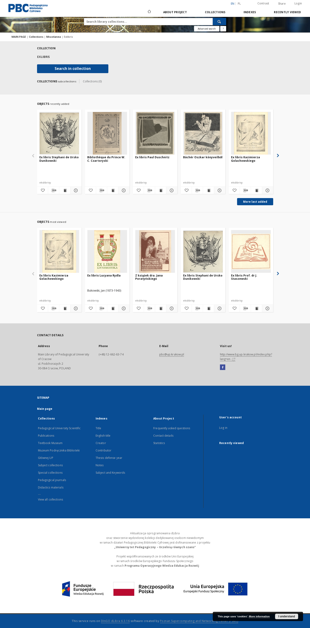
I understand (286, 616)
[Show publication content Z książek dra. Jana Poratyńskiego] (160, 308)
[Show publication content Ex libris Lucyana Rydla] (112, 308)
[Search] (219, 21)
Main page (45, 409)
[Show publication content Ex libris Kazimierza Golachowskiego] (256, 190)
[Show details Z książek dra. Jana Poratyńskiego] (171, 308)
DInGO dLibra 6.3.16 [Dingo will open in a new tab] (115, 621)
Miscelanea (54, 36)
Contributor (103, 450)
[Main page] (149, 12)
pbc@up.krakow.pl (171, 354)
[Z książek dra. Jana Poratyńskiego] (155, 251)
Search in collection (73, 68)
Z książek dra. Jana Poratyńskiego (149, 277)
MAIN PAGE (19, 36)
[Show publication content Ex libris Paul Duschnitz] (160, 190)
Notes (100, 465)
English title (103, 436)
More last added (255, 202)
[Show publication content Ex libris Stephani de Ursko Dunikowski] (64, 190)
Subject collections (50, 465)
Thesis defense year (109, 458)
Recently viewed (287, 12)
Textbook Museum (50, 443)
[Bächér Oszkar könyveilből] (203, 133)
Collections (215, 12)
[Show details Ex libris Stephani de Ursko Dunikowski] (75, 190)
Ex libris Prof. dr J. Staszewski (244, 277)
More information (259, 616)
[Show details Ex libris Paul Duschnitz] (171, 190)
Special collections (50, 473)
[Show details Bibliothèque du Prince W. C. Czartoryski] (123, 190)
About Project (175, 12)
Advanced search (207, 28)
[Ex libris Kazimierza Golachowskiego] (251, 133)
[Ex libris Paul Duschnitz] (155, 133)
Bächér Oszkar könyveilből (202, 157)
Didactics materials (50, 487)
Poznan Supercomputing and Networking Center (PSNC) (199, 621)
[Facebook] (222, 367)
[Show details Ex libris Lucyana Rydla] (123, 308)
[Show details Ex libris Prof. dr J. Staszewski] (266, 308)
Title (98, 428)
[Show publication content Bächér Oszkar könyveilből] (208, 190)
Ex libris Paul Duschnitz (152, 157)
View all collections (50, 499)
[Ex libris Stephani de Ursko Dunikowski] (59, 133)
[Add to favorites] (42, 190)
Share (282, 4)
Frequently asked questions (171, 428)
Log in (223, 428)
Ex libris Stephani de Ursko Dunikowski (59, 158)
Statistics (159, 443)
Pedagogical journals (52, 480)
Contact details (163, 436)
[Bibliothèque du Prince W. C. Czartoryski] (107, 133)
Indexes (250, 12)
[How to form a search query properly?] (223, 28)
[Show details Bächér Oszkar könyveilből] (218, 190)
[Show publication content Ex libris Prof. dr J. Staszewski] (256, 308)
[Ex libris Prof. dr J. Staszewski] (251, 251)
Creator (101, 443)
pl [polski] (239, 3)
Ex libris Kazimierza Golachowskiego (245, 158)
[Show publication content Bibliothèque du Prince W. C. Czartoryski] (112, 190)
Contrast (263, 3)
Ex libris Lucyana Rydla (104, 275)
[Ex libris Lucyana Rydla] (107, 251)
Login (298, 3)
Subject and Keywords (110, 473)
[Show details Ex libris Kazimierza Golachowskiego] (266, 190)
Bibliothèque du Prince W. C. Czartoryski (106, 158)
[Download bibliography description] (53, 190)
